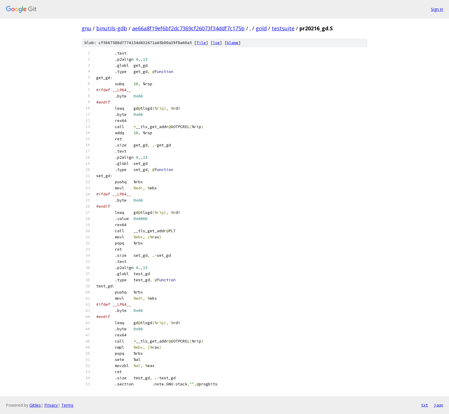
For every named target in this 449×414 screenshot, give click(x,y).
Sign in (437, 9)
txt (424, 405)
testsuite (283, 28)
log (216, 42)
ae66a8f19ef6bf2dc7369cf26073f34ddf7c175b (188, 28)
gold (261, 28)
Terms (67, 405)
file (201, 42)
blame (232, 42)
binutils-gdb (111, 28)
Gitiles (35, 405)
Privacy (51, 405)
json (438, 405)
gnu (86, 28)
